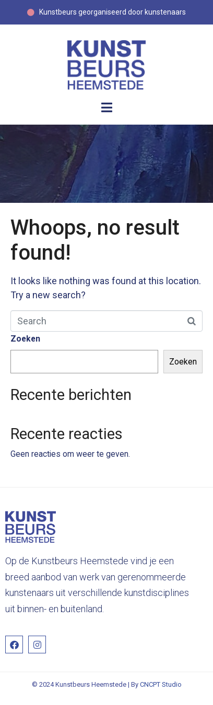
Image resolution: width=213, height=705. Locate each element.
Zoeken (25, 339)
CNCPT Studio (161, 684)
